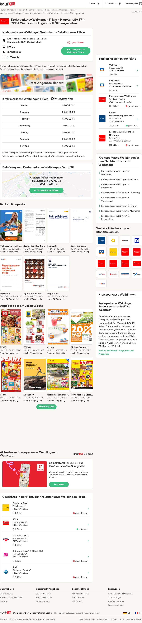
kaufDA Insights (115, 597)
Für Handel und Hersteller (11, 597)
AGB (122, 619)
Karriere (3, 601)
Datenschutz (102, 619)
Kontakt (114, 619)
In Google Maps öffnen (46, 190)
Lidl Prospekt (77, 601)
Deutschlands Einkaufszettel (120, 593)
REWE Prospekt (43, 601)
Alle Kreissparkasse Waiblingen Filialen (76, 50)
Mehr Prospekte (46, 407)
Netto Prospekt (78, 597)
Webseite (14, 57)
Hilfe (81, 619)
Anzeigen (136, 11)
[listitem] (11, 230)
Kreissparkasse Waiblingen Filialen (60, 10)
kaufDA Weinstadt (8, 10)
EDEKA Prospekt (43, 593)
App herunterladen (116, 601)
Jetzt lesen (59, 484)
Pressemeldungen (116, 605)
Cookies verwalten (134, 619)
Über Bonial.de (6, 593)
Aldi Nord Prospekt (80, 593)
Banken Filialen (35, 10)
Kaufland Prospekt (44, 597)
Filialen (22, 10)
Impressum (90, 619)
